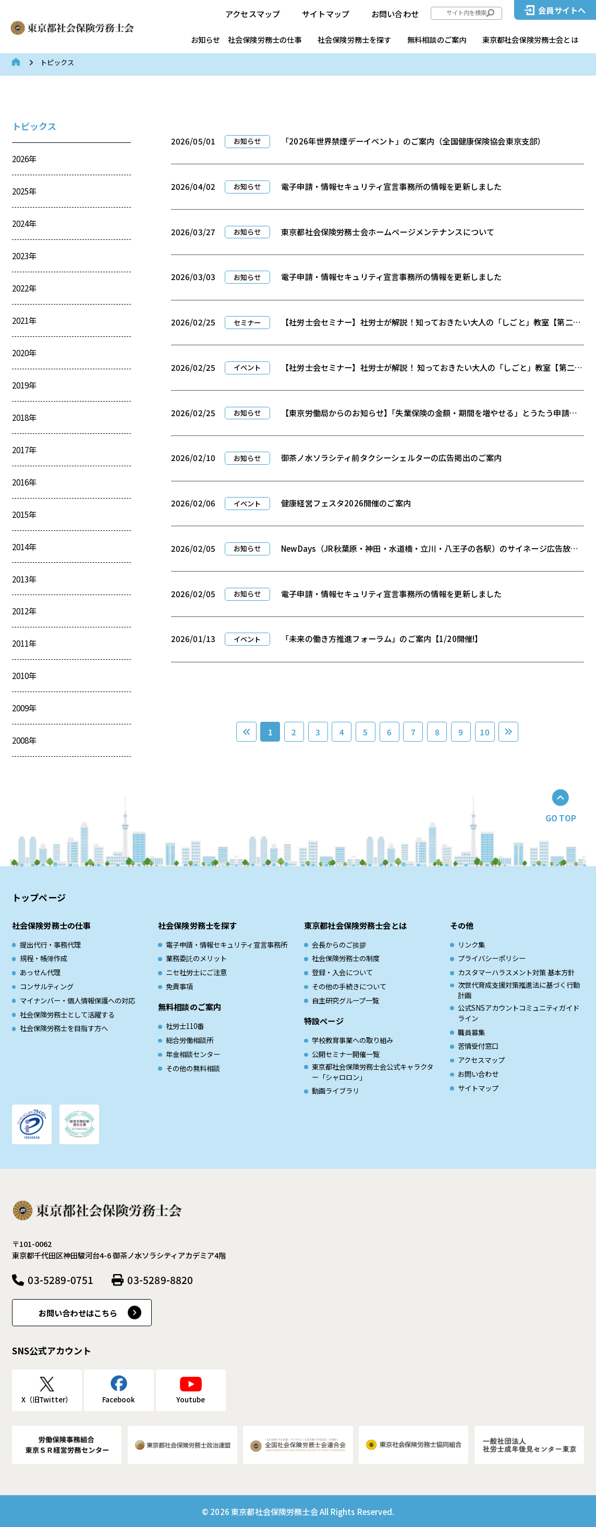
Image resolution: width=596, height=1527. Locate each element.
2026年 (24, 158)
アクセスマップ (252, 13)
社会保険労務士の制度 (346, 958)
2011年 (24, 643)
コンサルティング (47, 986)
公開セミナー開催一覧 (346, 1054)
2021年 (24, 320)
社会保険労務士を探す (355, 39)
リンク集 (471, 945)
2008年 (24, 740)
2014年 (24, 546)
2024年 (24, 223)
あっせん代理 (40, 972)
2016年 (24, 482)
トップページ (39, 897)
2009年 (24, 707)
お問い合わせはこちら (78, 1312)
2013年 (24, 579)
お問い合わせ (395, 13)
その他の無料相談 (193, 1068)
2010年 (24, 675)
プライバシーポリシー (492, 958)
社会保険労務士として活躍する (67, 1015)
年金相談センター (193, 1054)
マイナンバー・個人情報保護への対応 (77, 1000)
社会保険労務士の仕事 (265, 39)
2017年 (24, 449)
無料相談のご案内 (436, 39)
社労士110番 (185, 1026)
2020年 (24, 352)
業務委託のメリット (196, 958)
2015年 (24, 514)
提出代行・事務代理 (50, 945)
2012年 (24, 610)
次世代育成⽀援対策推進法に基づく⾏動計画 (519, 990)
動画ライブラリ (335, 1091)
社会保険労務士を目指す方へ (64, 1028)
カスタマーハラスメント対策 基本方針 (516, 972)
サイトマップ (325, 13)
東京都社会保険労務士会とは (530, 39)
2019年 (24, 385)
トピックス (34, 125)
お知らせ (205, 39)
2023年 (24, 255)
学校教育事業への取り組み (352, 1040)
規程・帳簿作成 (43, 958)
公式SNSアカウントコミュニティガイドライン (518, 1013)
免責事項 (179, 986)
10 (484, 731)
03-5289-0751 (60, 1279)
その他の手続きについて (349, 986)
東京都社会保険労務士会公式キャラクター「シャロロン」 (372, 1072)
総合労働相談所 (189, 1040)
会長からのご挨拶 (339, 945)
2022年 (24, 288)
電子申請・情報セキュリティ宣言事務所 (226, 945)
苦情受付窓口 (478, 1046)
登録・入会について (342, 972)
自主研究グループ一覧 (345, 1000)
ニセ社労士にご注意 (196, 972)
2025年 (24, 191)
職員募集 (471, 1032)
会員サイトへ (562, 10)
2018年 (24, 417)
